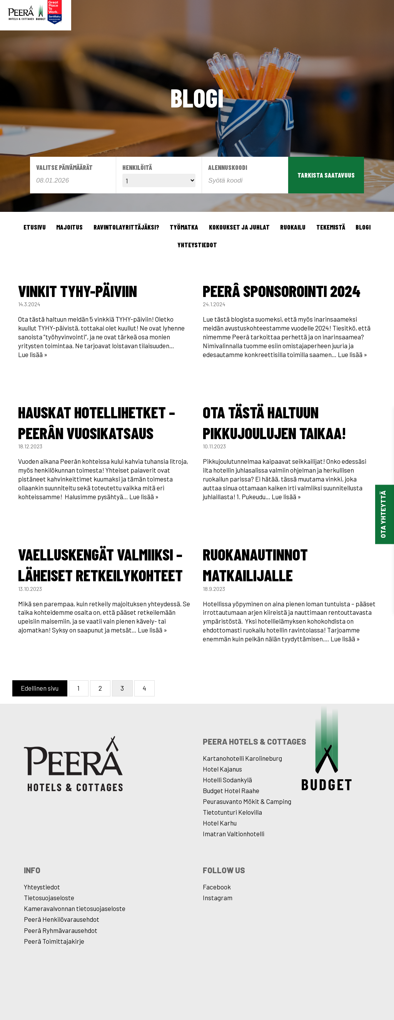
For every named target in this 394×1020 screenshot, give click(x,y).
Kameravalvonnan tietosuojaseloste (74, 908)
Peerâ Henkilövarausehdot (61, 919)
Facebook (217, 887)
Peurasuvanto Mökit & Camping (247, 801)
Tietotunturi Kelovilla (232, 812)
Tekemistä (330, 227)
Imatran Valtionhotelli (233, 833)
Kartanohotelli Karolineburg (242, 758)
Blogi (363, 227)
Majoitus (69, 227)
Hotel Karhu (220, 823)
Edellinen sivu (39, 688)
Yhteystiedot (197, 244)
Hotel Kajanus (222, 769)
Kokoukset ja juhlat (239, 227)
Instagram (217, 897)
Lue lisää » (32, 354)
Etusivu (34, 227)
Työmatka (184, 227)
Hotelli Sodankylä (227, 779)
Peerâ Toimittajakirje (54, 941)
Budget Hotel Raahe (231, 790)
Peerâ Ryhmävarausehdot (60, 930)
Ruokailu (293, 227)
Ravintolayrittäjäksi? (126, 227)
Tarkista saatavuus (326, 175)
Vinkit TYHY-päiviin (77, 290)
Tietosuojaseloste (49, 897)
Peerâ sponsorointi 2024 (282, 290)
